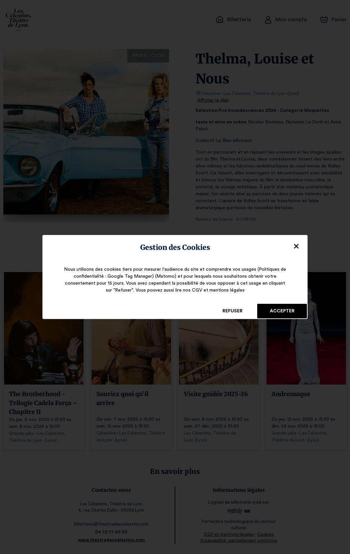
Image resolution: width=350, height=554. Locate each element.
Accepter (282, 311)
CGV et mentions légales (214, 290)
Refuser (232, 311)
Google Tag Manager (131, 276)
